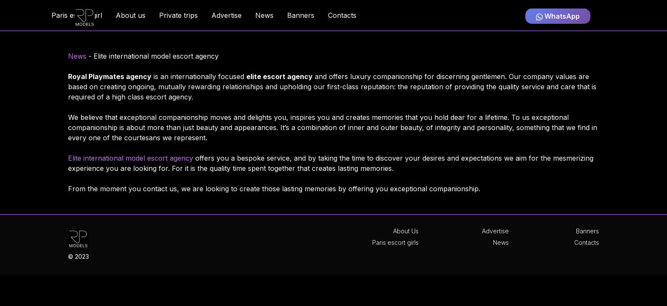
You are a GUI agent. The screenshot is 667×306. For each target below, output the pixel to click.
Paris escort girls (395, 242)
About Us (406, 231)
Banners (587, 231)
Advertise (495, 231)
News (77, 56)
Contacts (586, 242)
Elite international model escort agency (130, 158)
